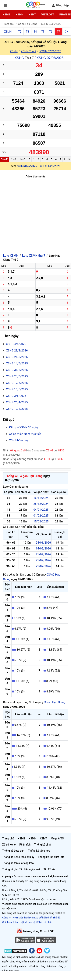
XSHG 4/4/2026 (16, 344)
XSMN (19, 14)
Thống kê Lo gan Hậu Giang (24, 476)
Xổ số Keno (9, 844)
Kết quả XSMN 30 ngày (23, 427)
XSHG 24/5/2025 (17, 376)
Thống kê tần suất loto (51, 856)
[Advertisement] (35, 214)
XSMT (32, 14)
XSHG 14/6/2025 (50, 166)
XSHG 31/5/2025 (27, 166)
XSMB (6, 14)
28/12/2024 (40, 503)
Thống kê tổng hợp (39, 850)
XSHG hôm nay (18, 440)
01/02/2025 (40, 515)
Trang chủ (8, 838)
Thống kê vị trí (42, 844)
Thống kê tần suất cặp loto (18, 863)
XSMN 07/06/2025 (50, 51)
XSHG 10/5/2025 (17, 389)
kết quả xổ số (18, 450)
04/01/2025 (40, 509)
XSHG (19, 58)
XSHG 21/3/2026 (17, 357)
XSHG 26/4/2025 (17, 402)
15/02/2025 (40, 521)
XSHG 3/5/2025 (16, 396)
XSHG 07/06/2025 (50, 58)
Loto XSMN (10, 255)
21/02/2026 (43, 554)
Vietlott (47, 14)
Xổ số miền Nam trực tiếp (25, 434)
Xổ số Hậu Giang (54, 702)
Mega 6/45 (57, 838)
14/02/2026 (43, 548)
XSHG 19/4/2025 (17, 408)
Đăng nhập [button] (60, 5)
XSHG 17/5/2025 (17, 383)
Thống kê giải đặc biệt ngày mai (21, 869)
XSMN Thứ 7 (28, 51)
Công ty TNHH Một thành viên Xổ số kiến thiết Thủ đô (31, 917)
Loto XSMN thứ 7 (33, 255)
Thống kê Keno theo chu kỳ (18, 856)
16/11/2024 (40, 498)
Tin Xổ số (49, 869)
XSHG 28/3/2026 (17, 350)
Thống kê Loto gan (13, 850)
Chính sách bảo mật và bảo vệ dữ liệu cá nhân (27, 922)
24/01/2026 (43, 542)
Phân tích (24, 844)
